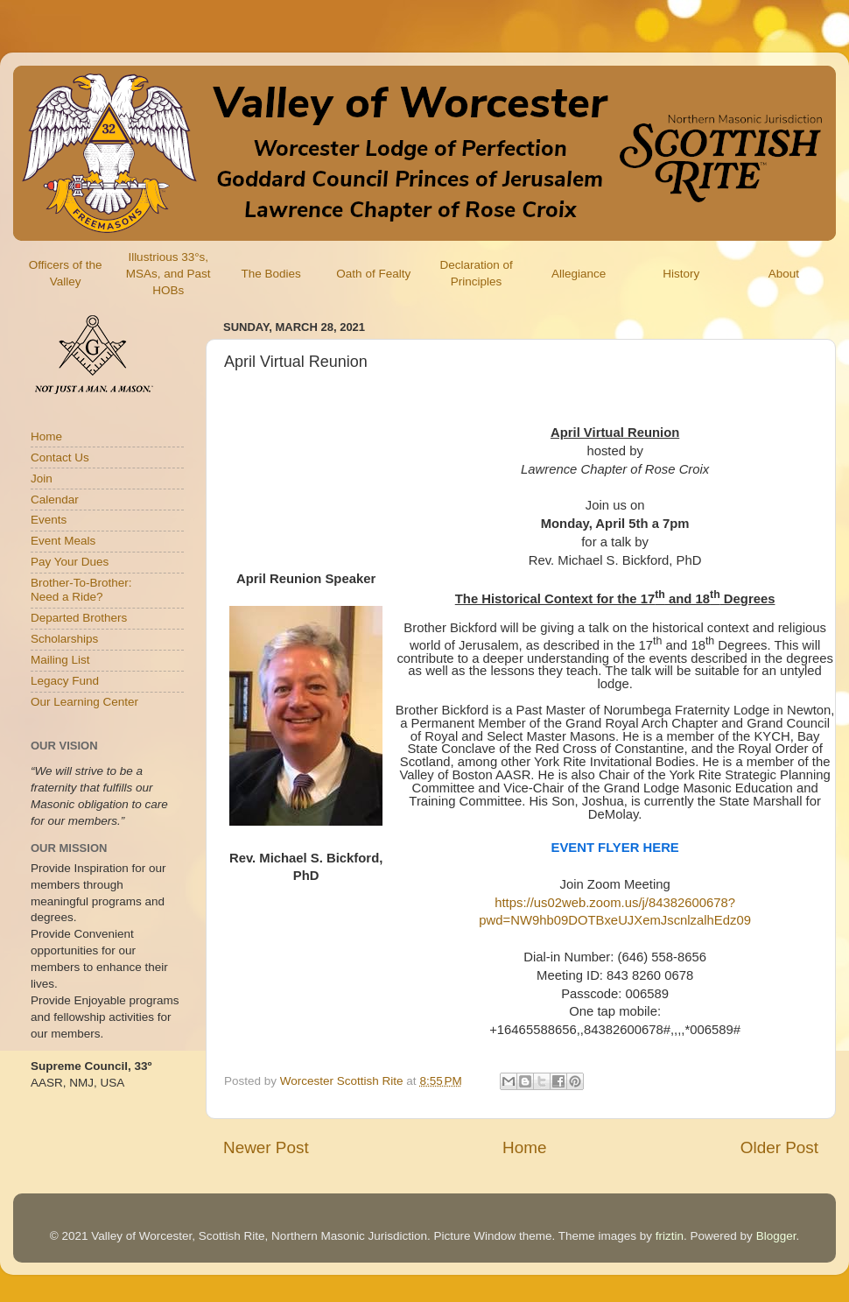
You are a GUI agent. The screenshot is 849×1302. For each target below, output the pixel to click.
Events (49, 519)
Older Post (779, 1147)
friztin (670, 1235)
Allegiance (578, 273)
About (783, 273)
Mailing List (60, 659)
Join (42, 478)
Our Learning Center (84, 701)
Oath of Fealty (373, 273)
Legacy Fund (65, 680)
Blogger (776, 1235)
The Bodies (270, 273)
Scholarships (64, 638)
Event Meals (63, 540)
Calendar (55, 499)
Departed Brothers (79, 617)
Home (524, 1147)
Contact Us (60, 457)
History (681, 273)
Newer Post (266, 1147)
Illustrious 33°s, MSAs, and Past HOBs (168, 273)
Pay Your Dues (70, 561)
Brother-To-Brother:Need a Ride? (81, 589)
